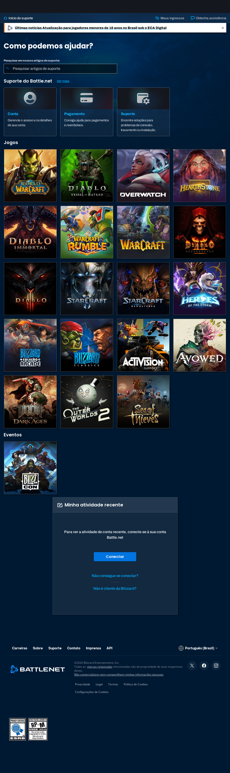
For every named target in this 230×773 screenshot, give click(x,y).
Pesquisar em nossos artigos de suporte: (32, 64)
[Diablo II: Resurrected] (199, 236)
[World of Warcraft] (30, 179)
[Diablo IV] (86, 179)
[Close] (222, 31)
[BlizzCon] (30, 471)
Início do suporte (18, 22)
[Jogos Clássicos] (86, 349)
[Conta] (30, 115)
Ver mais (63, 85)
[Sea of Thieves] (143, 405)
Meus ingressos (169, 22)
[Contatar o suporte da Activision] (143, 349)
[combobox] (60, 72)
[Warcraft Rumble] (86, 236)
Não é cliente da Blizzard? (115, 592)
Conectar (115, 560)
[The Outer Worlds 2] (86, 405)
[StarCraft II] (86, 292)
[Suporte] (143, 115)
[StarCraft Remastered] (143, 292)
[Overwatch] (143, 179)
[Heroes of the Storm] (199, 292)
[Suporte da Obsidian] (199, 349)
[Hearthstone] (199, 179)
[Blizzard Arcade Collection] (30, 349)
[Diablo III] (30, 292)
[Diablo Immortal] (30, 236)
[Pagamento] (86, 115)
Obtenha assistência (208, 22)
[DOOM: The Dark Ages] (30, 405)
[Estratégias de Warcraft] (143, 236)
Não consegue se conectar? (115, 579)
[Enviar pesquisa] (7, 72)
